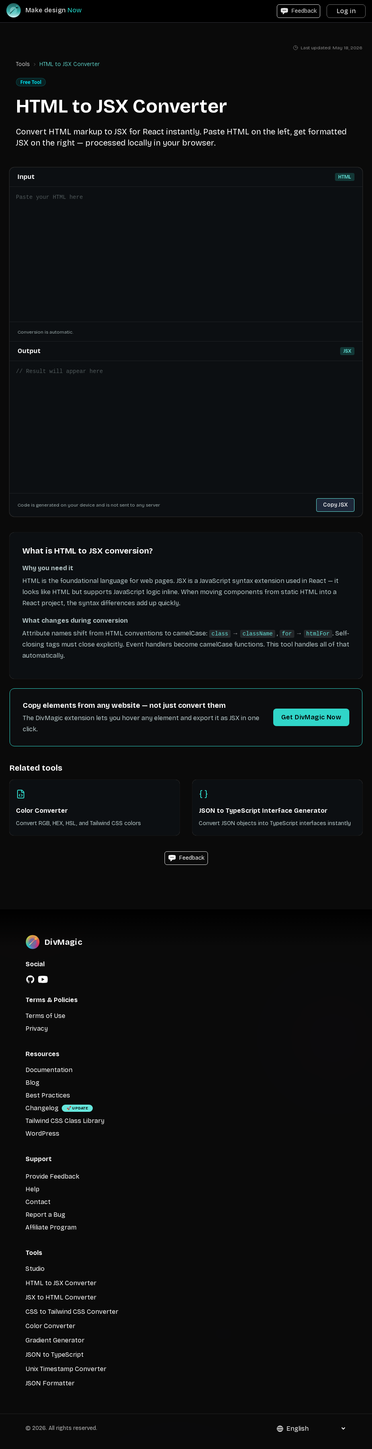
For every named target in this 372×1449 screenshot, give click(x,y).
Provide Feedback (52, 1176)
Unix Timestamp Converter (65, 1369)
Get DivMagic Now (311, 717)
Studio (35, 1268)
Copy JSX (335, 504)
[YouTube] (43, 979)
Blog (32, 1082)
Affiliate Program (50, 1227)
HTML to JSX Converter (60, 1283)
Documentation (48, 1070)
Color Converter (50, 1326)
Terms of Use (45, 1016)
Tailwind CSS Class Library (64, 1121)
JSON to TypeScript (54, 1354)
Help (32, 1189)
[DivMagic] (52, 10)
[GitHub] (30, 979)
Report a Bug (45, 1214)
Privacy (36, 1028)
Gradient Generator (54, 1340)
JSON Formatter (49, 1383)
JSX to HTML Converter (60, 1297)
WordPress (42, 1133)
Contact (38, 1202)
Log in (346, 11)
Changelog (42, 1108)
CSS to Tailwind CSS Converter (71, 1311)
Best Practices (47, 1095)
